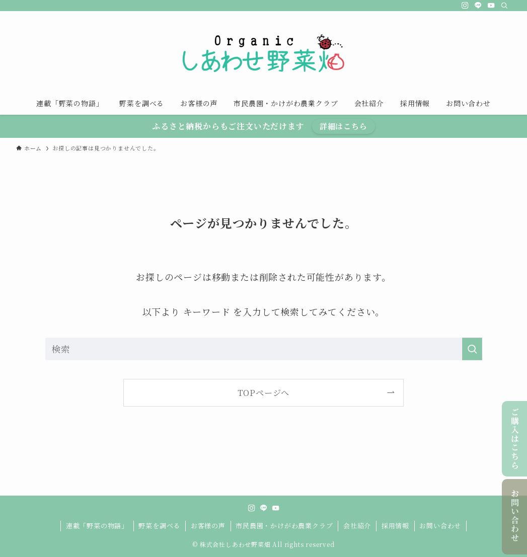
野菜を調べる (159, 525)
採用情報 (395, 525)
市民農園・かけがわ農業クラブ (284, 525)
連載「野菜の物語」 (97, 525)
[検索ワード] (263, 349)
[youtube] (491, 5)
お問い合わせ (514, 515)
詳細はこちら (343, 126)
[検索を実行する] (472, 349)
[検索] (504, 5)
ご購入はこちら (514, 438)
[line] (478, 5)
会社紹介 (357, 525)
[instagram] (465, 5)
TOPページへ (264, 392)
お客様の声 (208, 525)
